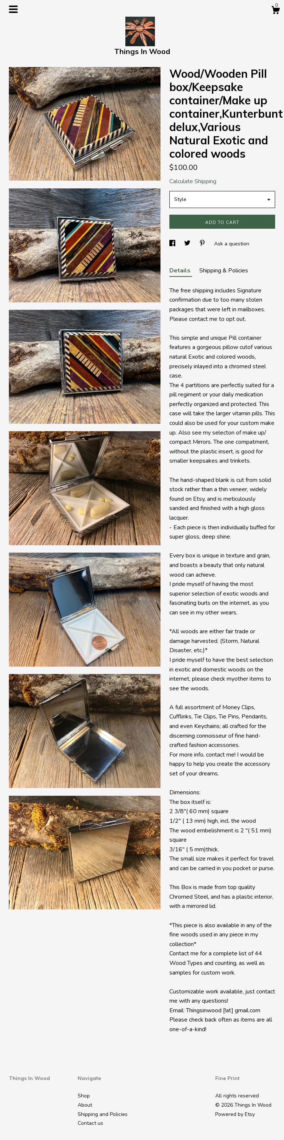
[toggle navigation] (13, 9)
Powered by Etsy (235, 1114)
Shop (84, 1095)
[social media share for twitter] (188, 243)
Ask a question (231, 243)
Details (180, 270)
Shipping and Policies (103, 1114)
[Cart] (275, 11)
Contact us (90, 1123)
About (85, 1105)
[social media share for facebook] (173, 243)
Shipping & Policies (223, 270)
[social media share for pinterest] (203, 243)
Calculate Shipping (192, 181)
